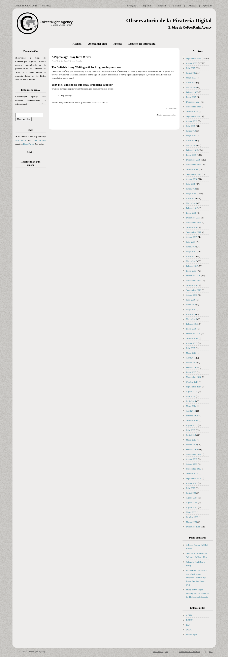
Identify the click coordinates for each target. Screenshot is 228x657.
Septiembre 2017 (193, 232)
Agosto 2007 (192, 497)
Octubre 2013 (192, 420)
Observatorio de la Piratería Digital (169, 20)
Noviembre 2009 (193, 469)
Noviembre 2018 (193, 164)
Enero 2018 (191, 213)
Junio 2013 (191, 435)
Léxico (30, 152)
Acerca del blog (97, 43)
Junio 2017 (191, 246)
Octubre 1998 (192, 517)
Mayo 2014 (191, 406)
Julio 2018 (190, 184)
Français (131, 5)
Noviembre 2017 (193, 222)
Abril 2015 (191, 357)
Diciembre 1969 (193, 526)
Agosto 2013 (192, 425)
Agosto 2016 (192, 295)
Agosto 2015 (192, 343)
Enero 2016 (191, 328)
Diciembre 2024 (193, 102)
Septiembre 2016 (193, 290)
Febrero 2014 (192, 415)
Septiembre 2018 (193, 174)
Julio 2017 (190, 242)
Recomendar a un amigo (30, 163)
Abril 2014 (191, 411)
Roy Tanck (20, 140)
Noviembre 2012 (193, 454)
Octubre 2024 (192, 111)
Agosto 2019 (192, 121)
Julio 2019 (190, 126)
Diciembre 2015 (193, 333)
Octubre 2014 (192, 382)
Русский (207, 5)
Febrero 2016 (192, 324)
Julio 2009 (190, 488)
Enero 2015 (191, 372)
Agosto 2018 (192, 179)
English (162, 5)
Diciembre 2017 (193, 217)
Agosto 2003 (192, 507)
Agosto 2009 (192, 483)
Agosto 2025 (192, 63)
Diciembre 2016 (193, 275)
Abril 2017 (191, 256)
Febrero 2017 (192, 266)
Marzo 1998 (191, 522)
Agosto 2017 (192, 237)
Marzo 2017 (191, 261)
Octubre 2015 (192, 338)
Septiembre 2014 (193, 386)
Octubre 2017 (192, 227)
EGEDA (190, 620)
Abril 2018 (191, 198)
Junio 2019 (191, 131)
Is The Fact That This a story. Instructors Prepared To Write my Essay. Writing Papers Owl (196, 577)
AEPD (189, 615)
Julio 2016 (190, 300)
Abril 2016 (191, 314)
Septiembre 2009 (193, 478)
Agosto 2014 (192, 391)
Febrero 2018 (192, 208)
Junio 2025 (191, 73)
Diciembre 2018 (193, 160)
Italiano (177, 5)
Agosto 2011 (191, 464)
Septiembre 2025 (193, 58)
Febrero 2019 (192, 150)
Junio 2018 (191, 188)
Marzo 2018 (191, 203)
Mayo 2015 (191, 353)
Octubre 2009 (192, 473)
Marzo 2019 (191, 145)
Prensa (117, 43)
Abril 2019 (191, 140)
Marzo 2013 (191, 444)
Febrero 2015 (192, 367)
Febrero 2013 (192, 449)
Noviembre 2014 (193, 377)
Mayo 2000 (191, 512)
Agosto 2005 (192, 502)
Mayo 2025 (191, 77)
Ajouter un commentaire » (166, 115)
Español (146, 5)
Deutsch (192, 5)
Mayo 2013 (191, 440)
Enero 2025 (191, 97)
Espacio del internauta (142, 43)
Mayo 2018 (191, 193)
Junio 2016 (191, 304)
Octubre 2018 (192, 169)
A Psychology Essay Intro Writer (71, 57)
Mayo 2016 (191, 309)
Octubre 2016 (192, 285)
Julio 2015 (190, 348)
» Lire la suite (171, 108)
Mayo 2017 (191, 251)
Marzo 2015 (191, 362)
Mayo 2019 (191, 135)
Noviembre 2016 (193, 280)
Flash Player (28, 144)
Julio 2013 (190, 430)
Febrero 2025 (192, 92)
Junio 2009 (191, 493)
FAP (188, 625)
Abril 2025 (191, 82)
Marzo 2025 (191, 87)
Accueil (77, 43)
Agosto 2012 (192, 459)
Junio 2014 (191, 401)
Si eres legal (191, 634)
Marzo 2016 (191, 319)
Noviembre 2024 (193, 106)
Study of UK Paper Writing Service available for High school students (197, 593)
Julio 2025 (190, 68)
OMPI (189, 629)
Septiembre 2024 (193, 116)
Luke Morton (39, 140)
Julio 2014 (190, 396)
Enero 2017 (191, 271)
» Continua (41, 104)
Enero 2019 (191, 155)
